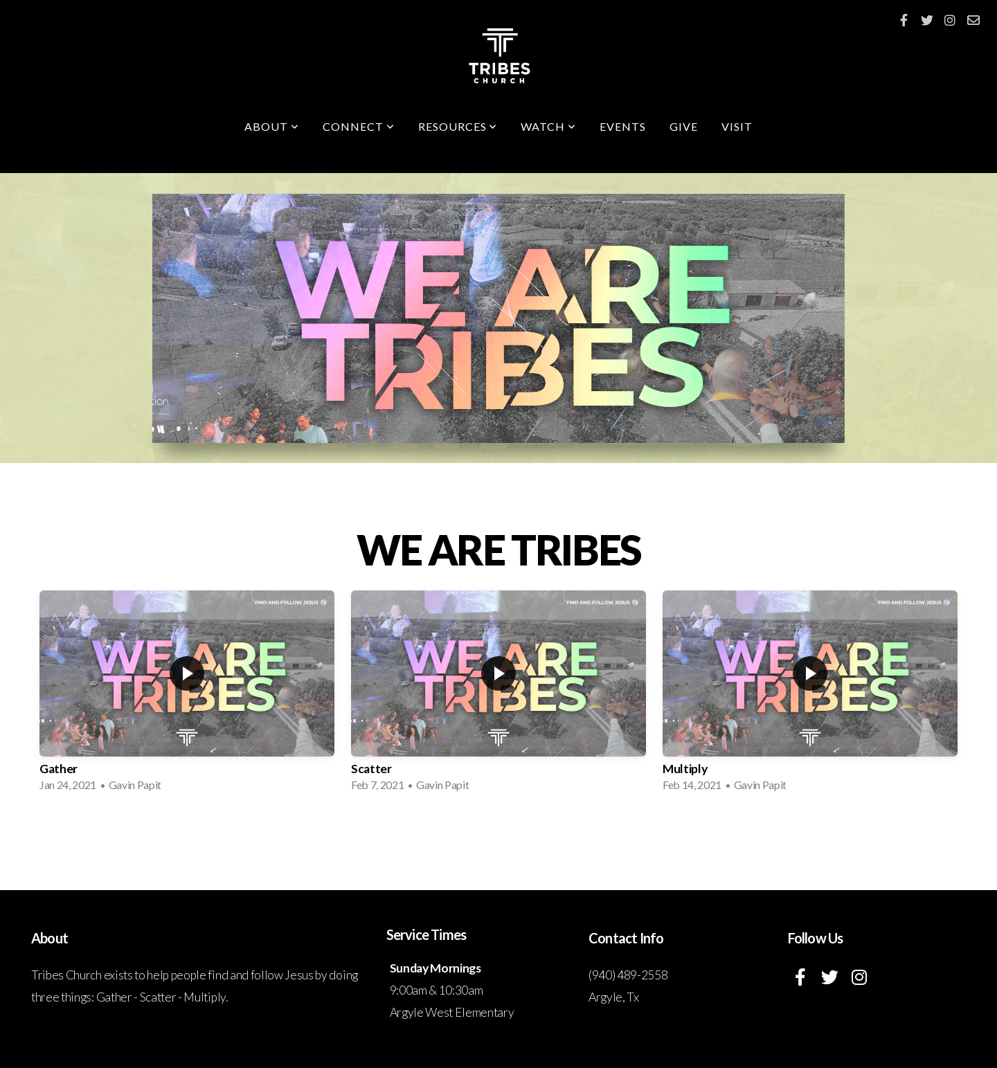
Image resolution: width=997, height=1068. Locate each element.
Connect (359, 126)
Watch (548, 126)
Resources (458, 126)
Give (684, 126)
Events (623, 126)
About (271, 126)
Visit (737, 126)
